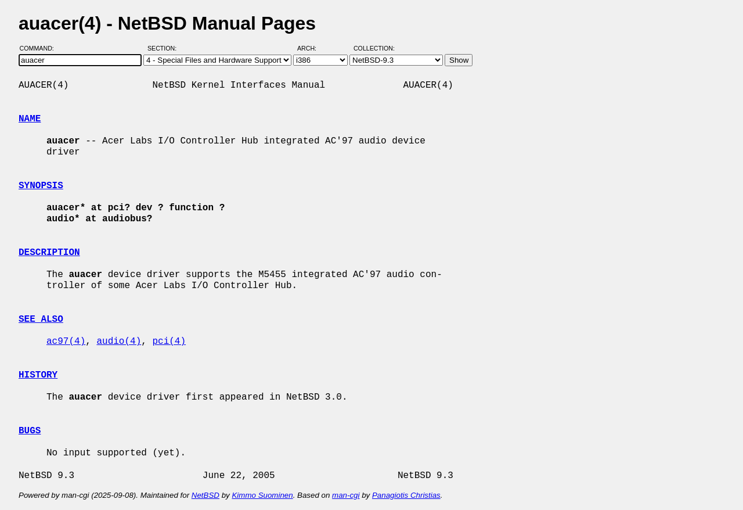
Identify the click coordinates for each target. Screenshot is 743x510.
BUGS (30, 431)
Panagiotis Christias (406, 495)
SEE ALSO (41, 319)
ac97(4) (65, 341)
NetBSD (205, 495)
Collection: (374, 48)
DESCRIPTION (49, 252)
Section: (164, 48)
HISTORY (38, 375)
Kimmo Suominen (262, 495)
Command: (40, 48)
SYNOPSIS (41, 185)
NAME (30, 119)
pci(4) (169, 341)
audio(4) (118, 341)
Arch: (312, 48)
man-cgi (345, 495)
